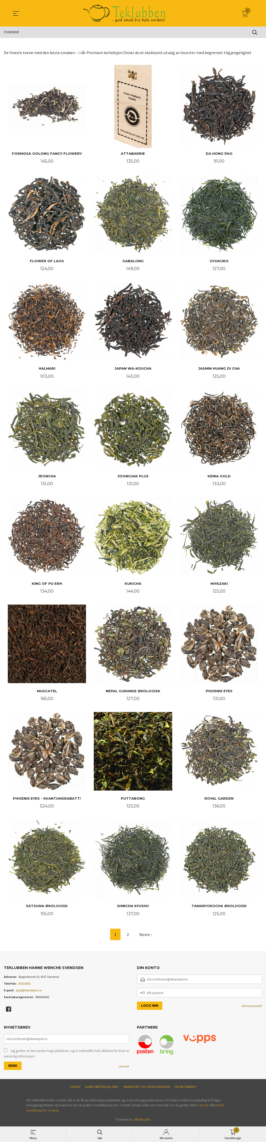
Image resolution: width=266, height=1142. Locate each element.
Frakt (75, 1087)
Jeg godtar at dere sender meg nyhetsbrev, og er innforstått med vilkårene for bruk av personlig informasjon (66, 1054)
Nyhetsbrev (185, 1087)
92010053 (24, 983)
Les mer (124, 1066)
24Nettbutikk (141, 1119)
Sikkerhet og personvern (146, 1087)
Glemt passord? (252, 1006)
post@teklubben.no (29, 990)
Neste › (145, 934)
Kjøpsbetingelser (101, 1087)
